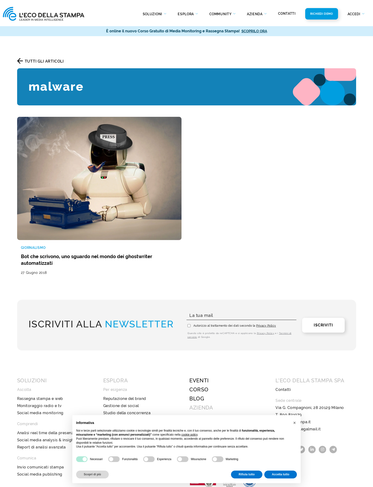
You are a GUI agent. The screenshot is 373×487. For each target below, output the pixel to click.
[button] (294, 423)
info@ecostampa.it (293, 382)
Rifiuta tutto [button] (247, 474)
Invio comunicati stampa (40, 427)
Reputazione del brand (124, 359)
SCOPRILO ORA (254, 31)
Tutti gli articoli (44, 61)
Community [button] (220, 14)
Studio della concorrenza (127, 373)
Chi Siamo (198, 377)
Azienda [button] (255, 14)
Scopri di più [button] (92, 474)
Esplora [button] (186, 14)
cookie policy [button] (189, 434)
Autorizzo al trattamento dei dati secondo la (234, 286)
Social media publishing (39, 435)
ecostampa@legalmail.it (298, 389)
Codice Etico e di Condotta (214, 398)
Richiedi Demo (321, 13)
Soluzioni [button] (153, 14)
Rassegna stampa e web (40, 359)
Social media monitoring (40, 373)
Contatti (287, 13)
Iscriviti (323, 285)
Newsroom (199, 384)
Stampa (110, 400)
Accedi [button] (354, 14)
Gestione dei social (121, 366)
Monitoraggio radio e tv (39, 366)
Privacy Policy (266, 286)
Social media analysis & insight (46, 400)
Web (107, 407)
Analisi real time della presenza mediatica (56, 393)
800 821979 (291, 375)
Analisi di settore (119, 380)
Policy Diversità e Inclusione (215, 405)
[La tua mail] (241, 276)
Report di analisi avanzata (41, 407)
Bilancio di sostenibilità (211, 391)
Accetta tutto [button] (280, 474)
